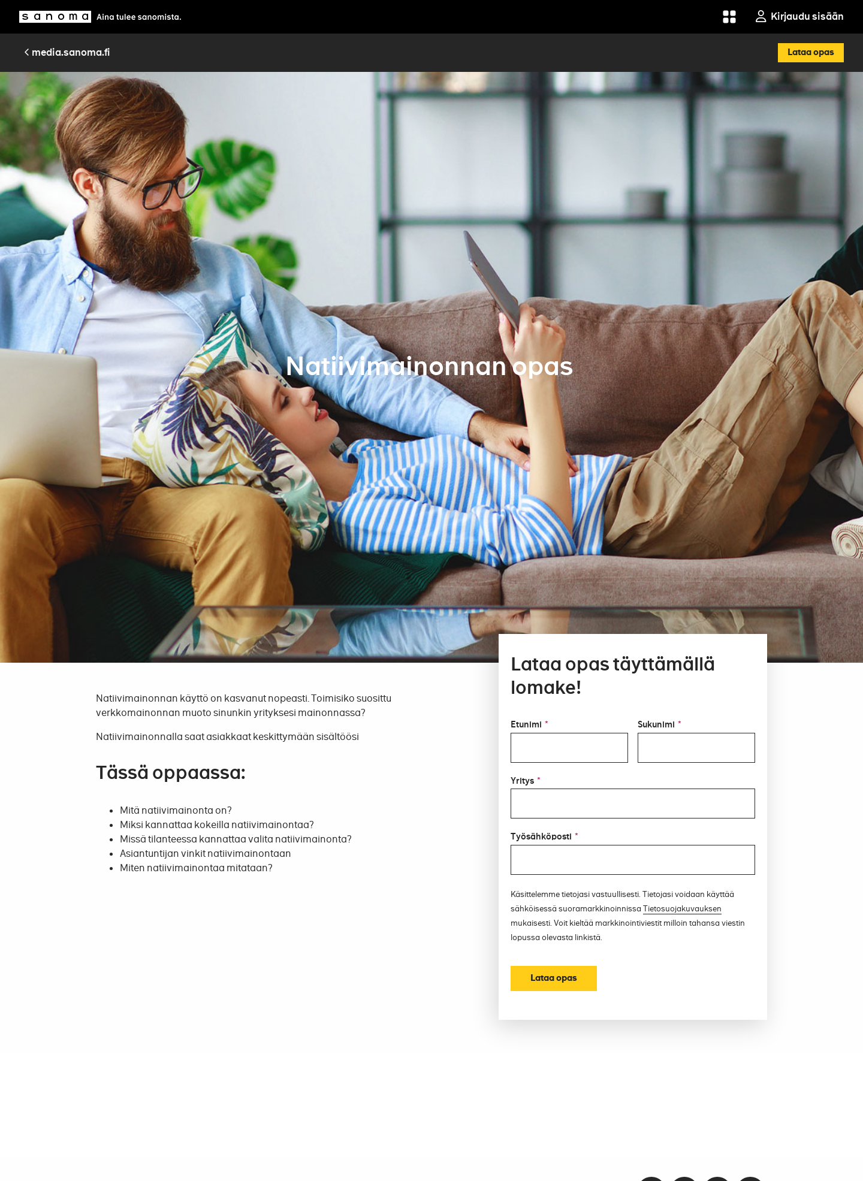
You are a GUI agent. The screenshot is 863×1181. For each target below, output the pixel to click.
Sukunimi (659, 725)
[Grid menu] (729, 17)
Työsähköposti (544, 837)
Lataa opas (810, 52)
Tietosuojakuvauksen (682, 909)
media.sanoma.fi (67, 52)
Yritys (526, 781)
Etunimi (529, 725)
